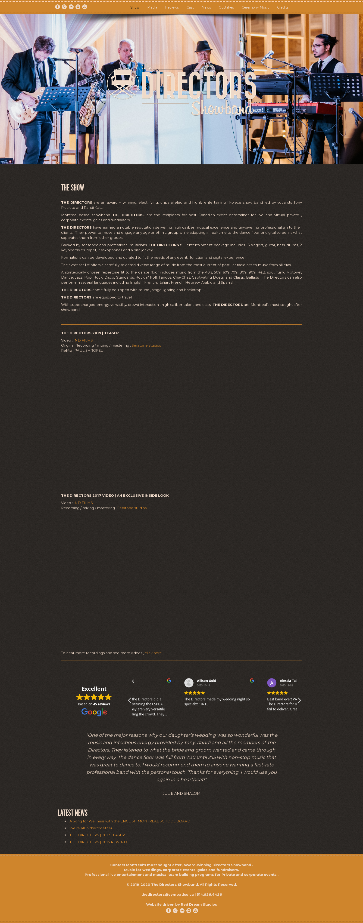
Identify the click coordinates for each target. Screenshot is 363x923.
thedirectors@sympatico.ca (167, 894)
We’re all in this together (90, 828)
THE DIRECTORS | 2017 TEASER (97, 835)
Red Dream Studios (199, 904)
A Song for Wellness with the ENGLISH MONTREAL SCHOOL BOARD (129, 821)
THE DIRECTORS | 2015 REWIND (98, 842)
